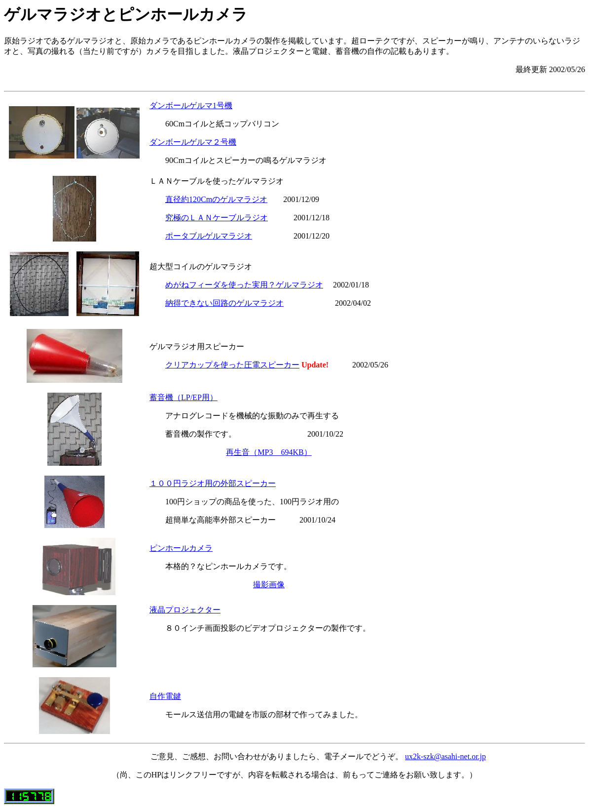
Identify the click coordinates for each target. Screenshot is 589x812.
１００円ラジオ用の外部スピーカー (212, 483)
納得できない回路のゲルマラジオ (224, 303)
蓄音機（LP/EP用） (183, 397)
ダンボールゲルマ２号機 (192, 142)
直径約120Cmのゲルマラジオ (216, 199)
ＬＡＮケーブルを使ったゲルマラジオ (216, 181)
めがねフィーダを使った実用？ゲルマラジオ (244, 285)
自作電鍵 (165, 696)
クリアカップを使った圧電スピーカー (232, 365)
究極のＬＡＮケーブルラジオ (216, 217)
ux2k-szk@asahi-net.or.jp (445, 756)
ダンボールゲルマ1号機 (190, 105)
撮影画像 (269, 584)
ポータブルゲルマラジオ (208, 236)
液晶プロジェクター (185, 610)
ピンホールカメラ (181, 548)
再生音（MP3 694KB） (268, 452)
